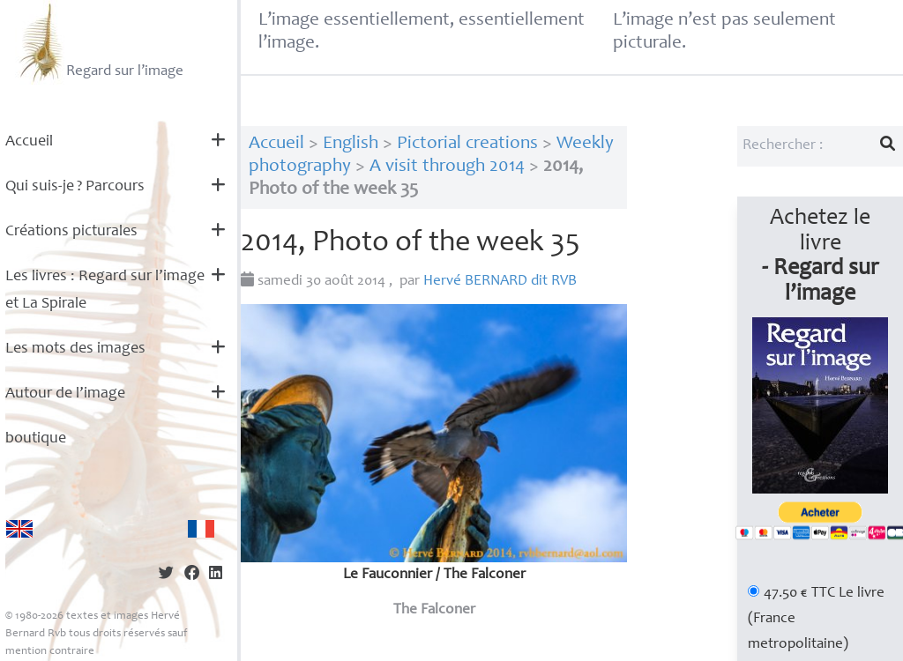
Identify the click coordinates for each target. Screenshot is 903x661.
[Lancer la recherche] (888, 146)
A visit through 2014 (447, 167)
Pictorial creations (467, 144)
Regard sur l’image (99, 42)
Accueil (29, 142)
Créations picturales (71, 232)
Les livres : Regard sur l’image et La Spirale (105, 290)
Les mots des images (75, 349)
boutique (35, 439)
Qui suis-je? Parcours (75, 187)
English (350, 144)
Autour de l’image (65, 394)
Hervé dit (500, 281)
